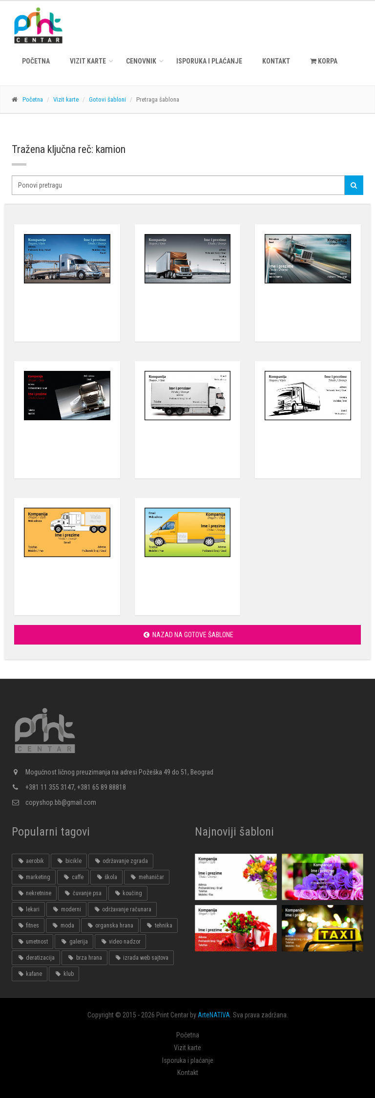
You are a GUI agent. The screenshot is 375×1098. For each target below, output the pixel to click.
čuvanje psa (82, 893)
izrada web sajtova (141, 957)
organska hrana (109, 925)
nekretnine (34, 893)
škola (106, 877)
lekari (28, 909)
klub (63, 973)
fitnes (28, 925)
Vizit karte (88, 61)
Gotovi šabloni (107, 99)
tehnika (159, 925)
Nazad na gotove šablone (187, 635)
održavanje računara (122, 909)
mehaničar (146, 877)
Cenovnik (141, 61)
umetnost (32, 941)
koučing (128, 893)
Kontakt (276, 61)
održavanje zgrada (121, 861)
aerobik (30, 861)
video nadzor (120, 941)
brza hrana (84, 957)
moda (62, 925)
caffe (72, 877)
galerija (73, 941)
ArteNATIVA (214, 1015)
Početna (36, 61)
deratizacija (36, 957)
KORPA (323, 61)
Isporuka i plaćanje (209, 61)
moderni (66, 909)
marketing (33, 877)
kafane (29, 973)
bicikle (68, 861)
